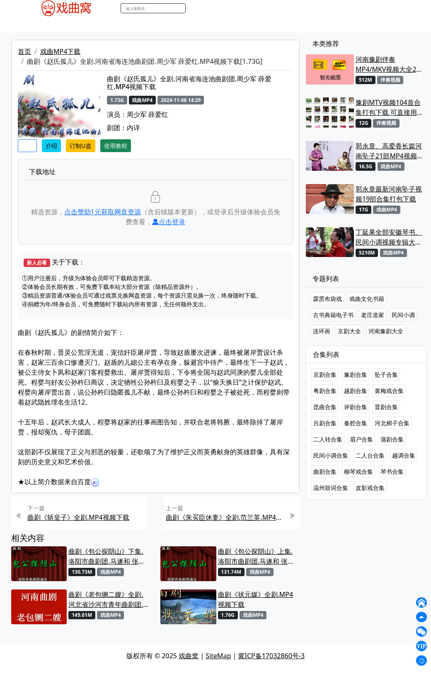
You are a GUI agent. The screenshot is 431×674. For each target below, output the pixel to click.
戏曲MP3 (65, 24)
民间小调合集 (330, 455)
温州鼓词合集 (330, 488)
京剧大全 (349, 331)
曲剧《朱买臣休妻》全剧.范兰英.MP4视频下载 (224, 517)
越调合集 (403, 455)
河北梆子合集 (392, 423)
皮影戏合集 (370, 488)
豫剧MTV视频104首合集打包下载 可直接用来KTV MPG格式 (390, 107)
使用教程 (115, 146)
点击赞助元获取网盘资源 (102, 211)
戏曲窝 (189, 655)
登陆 (404, 8)
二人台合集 (370, 455)
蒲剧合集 (392, 439)
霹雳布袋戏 (327, 299)
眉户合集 (361, 439)
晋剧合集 (386, 407)
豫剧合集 (355, 374)
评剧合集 (355, 407)
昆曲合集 (325, 407)
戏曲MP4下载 (60, 51)
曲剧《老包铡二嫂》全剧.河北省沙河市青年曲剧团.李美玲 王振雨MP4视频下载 (106, 599)
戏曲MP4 (32, 24)
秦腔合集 (355, 423)
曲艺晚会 (122, 24)
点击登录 (168, 221)
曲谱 (230, 24)
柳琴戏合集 (358, 471)
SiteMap (218, 655)
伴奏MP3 (154, 24)
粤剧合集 (325, 391)
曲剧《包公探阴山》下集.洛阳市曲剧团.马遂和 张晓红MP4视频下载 (106, 556)
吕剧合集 (325, 423)
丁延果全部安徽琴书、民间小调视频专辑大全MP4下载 (389, 237)
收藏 (27, 146)
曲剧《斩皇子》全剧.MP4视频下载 (78, 517)
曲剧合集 (325, 471)
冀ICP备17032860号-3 (271, 655)
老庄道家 (372, 315)
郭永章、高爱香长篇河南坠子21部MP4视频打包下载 (390, 151)
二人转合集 (327, 439)
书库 (211, 24)
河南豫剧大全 (385, 331)
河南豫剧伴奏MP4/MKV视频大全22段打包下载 (388, 64)
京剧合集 (325, 374)
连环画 (321, 331)
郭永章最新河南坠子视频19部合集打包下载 (389, 194)
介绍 (51, 146)
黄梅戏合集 (389, 391)
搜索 (194, 8)
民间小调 (403, 315)
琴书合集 (392, 471)
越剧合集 (355, 391)
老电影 (94, 24)
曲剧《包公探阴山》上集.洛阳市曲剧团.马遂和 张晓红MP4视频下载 (256, 556)
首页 (24, 51)
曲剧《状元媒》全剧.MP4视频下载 (255, 599)
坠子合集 (386, 374)
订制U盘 (80, 146)
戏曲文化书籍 (366, 299)
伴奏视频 (186, 24)
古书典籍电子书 (333, 315)
